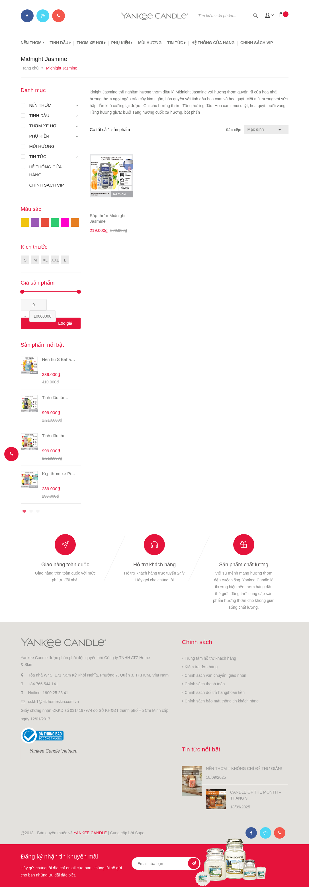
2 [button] (31, 511)
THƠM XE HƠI (91, 42)
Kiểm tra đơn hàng (201, 667)
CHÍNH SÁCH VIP (256, 42)
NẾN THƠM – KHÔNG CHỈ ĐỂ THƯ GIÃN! (244, 768)
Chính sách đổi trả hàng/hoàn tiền (215, 692)
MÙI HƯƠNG (149, 42)
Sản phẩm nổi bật (42, 345)
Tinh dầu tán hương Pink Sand (58, 436)
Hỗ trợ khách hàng (154, 564)
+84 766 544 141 (43, 684)
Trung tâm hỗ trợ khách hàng (210, 658)
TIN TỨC (176, 42)
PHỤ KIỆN (121, 42)
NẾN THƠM (32, 42)
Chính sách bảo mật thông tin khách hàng (222, 701)
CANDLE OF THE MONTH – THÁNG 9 (255, 795)
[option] (51, 429)
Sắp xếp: (233, 130)
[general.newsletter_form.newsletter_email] (166, 863)
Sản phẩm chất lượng (243, 564)
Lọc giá (65, 323)
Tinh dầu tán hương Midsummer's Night (54, 397)
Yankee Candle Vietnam (53, 751)
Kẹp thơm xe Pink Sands (59, 474)
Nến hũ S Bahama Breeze (59, 359)
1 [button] (24, 511)
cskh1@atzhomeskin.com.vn (53, 701)
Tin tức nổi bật (201, 749)
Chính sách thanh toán (205, 684)
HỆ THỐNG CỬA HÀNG (213, 42)
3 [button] (38, 511)
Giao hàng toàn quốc (65, 564)
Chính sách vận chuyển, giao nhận (215, 675)
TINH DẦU (60, 42)
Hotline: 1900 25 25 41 (48, 692)
